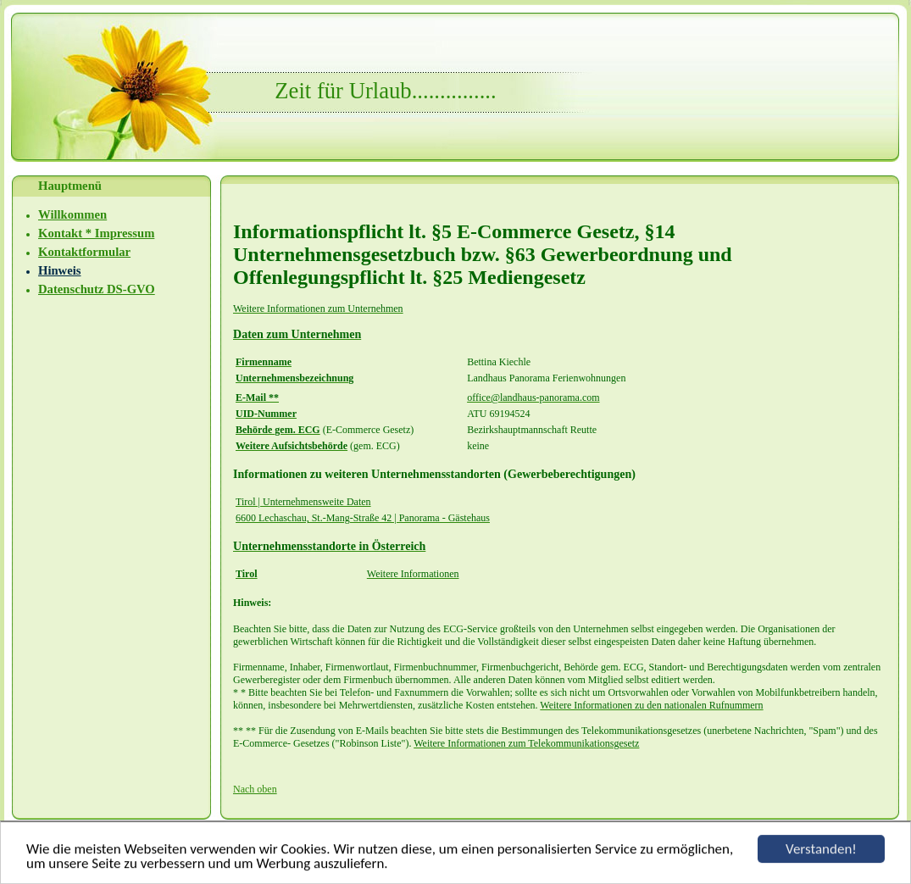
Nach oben (255, 789)
